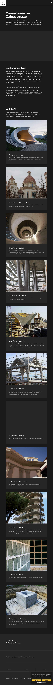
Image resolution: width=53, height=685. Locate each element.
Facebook (9, 669)
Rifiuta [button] (36, 680)
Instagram (26, 669)
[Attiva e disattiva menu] (50, 3)
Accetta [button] (46, 680)
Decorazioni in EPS (12, 642)
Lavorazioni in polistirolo (13, 644)
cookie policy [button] (40, 676)
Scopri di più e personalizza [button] (41, 682)
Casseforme (9, 640)
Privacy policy (29, 678)
